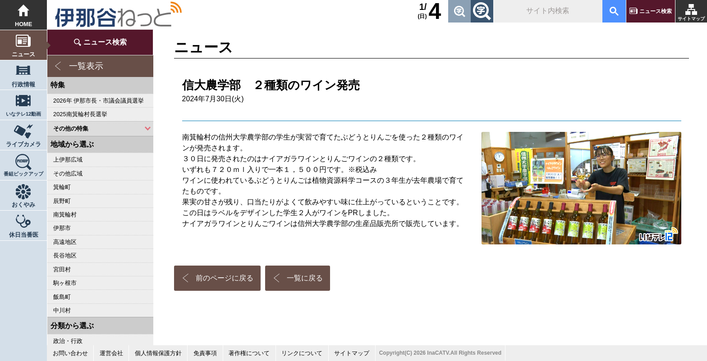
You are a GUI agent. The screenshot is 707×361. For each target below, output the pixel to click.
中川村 (62, 310)
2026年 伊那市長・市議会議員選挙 (98, 100)
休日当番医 (23, 234)
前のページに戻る (224, 278)
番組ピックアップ (23, 173)
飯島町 (62, 296)
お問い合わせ (70, 353)
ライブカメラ (23, 144)
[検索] (547, 11)
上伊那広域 (68, 159)
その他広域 (68, 173)
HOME (23, 24)
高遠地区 (65, 242)
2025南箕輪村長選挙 (80, 114)
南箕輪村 (65, 214)
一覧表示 (86, 66)
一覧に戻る (305, 278)
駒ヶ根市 (65, 283)
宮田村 (62, 269)
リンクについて (301, 353)
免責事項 (205, 353)
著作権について (249, 353)
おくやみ (23, 204)
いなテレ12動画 (23, 114)
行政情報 (23, 84)
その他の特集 (70, 128)
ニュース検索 (655, 11)
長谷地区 (65, 255)
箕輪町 (62, 187)
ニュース (23, 54)
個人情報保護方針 (158, 353)
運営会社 (111, 353)
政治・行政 (68, 341)
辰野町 (62, 201)
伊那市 (62, 228)
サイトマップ (691, 18)
